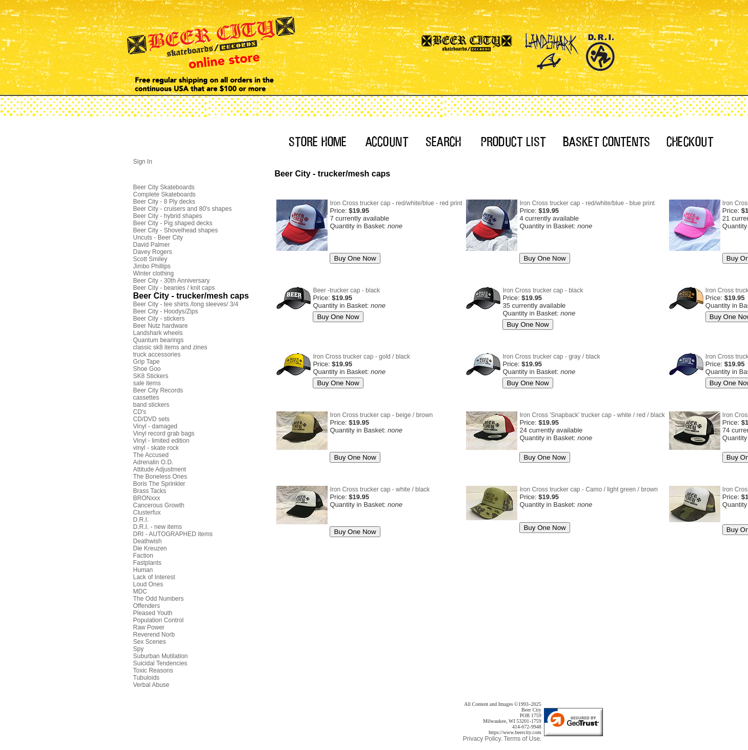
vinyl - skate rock (156, 447)
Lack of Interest (154, 577)
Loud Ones (148, 584)
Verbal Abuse (151, 684)
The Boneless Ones (160, 476)
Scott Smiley (150, 259)
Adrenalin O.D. (153, 462)
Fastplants (147, 562)
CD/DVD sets (151, 419)
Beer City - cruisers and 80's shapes (182, 208)
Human (143, 570)
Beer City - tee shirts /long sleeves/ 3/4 (185, 304)
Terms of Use (521, 738)
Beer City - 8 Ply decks (164, 201)
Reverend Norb (154, 634)
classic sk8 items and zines (170, 347)
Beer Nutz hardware (160, 325)
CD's (140, 412)
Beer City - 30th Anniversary (171, 280)
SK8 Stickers (151, 376)
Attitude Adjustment (159, 469)
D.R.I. (141, 519)
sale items (147, 383)
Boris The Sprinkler (159, 483)
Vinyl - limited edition (161, 440)
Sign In (142, 161)
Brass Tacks (149, 491)
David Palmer (151, 244)
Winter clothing (153, 273)
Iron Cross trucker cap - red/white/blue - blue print (586, 203)
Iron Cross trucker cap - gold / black (361, 356)
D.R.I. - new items (157, 526)
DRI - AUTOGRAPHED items (173, 534)
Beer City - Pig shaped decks (173, 223)
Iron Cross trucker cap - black (542, 290)
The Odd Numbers (158, 598)
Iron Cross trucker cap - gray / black (551, 356)
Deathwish (147, 541)
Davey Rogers (152, 251)
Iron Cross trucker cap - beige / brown (381, 415)
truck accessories (157, 354)
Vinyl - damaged (155, 426)
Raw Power (149, 627)
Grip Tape (146, 361)
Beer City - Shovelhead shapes (175, 230)
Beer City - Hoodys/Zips (165, 311)
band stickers (151, 404)
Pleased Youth (153, 613)
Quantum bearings (158, 340)
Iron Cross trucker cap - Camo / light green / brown (588, 489)
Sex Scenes (149, 641)
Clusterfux (147, 512)
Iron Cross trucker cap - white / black (380, 489)
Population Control (158, 620)
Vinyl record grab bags (164, 433)
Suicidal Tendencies (160, 663)
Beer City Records (158, 390)
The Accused (151, 455)
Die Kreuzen (150, 548)
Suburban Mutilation (160, 656)
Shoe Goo (147, 368)
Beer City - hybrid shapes (168, 216)
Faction (143, 555)
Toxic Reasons (153, 670)
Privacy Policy (482, 738)
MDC (140, 591)
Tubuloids (146, 677)
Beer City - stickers (159, 318)
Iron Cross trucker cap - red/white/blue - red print (396, 203)
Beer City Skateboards (164, 187)
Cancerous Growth (159, 505)
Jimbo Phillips (152, 266)
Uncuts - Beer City (158, 237)
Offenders (146, 605)
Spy (138, 649)
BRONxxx (146, 498)
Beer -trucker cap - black (346, 290)
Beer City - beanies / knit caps (174, 287)
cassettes (146, 397)
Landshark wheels (158, 333)
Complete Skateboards (164, 194)
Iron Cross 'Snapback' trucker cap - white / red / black (591, 415)
